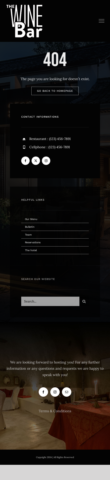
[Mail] (66, 392)
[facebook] (25, 160)
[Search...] (50, 302)
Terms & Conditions (55, 411)
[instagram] (46, 160)
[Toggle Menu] (101, 21)
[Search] (84, 302)
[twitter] (36, 160)
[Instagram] (55, 392)
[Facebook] (43, 392)
